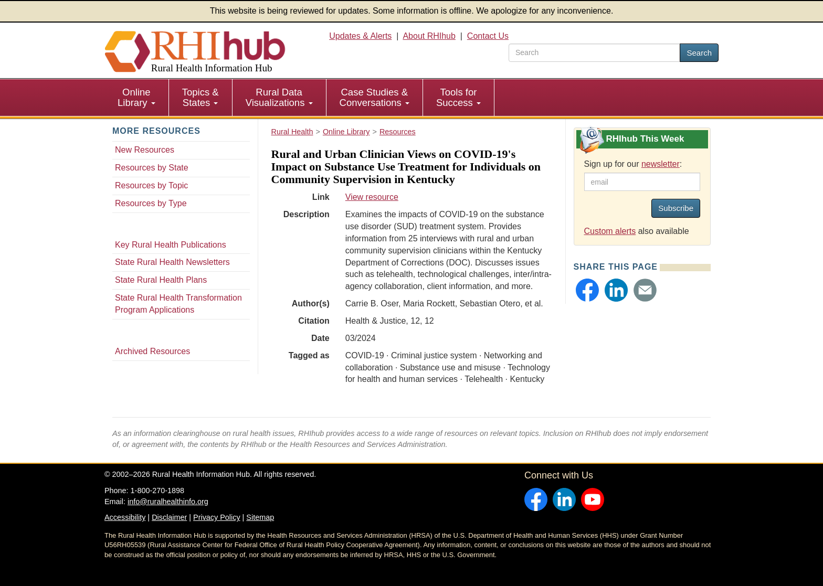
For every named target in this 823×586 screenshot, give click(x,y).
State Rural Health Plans (161, 279)
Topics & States (200, 97)
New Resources (144, 149)
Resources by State (151, 167)
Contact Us (488, 35)
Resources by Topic (151, 185)
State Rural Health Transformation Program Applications (178, 303)
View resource (371, 197)
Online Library (136, 97)
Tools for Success (458, 97)
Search (699, 52)
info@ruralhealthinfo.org (168, 501)
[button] (587, 290)
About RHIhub (429, 35)
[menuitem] (136, 97)
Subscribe (675, 208)
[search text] (594, 53)
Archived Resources (152, 351)
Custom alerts (610, 231)
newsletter (660, 163)
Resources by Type (151, 203)
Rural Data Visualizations (279, 97)
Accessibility (124, 517)
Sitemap (260, 517)
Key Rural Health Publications (170, 244)
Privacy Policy (216, 517)
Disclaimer (169, 517)
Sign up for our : (633, 163)
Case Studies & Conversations (374, 97)
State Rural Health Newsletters (172, 262)
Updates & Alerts (360, 35)
